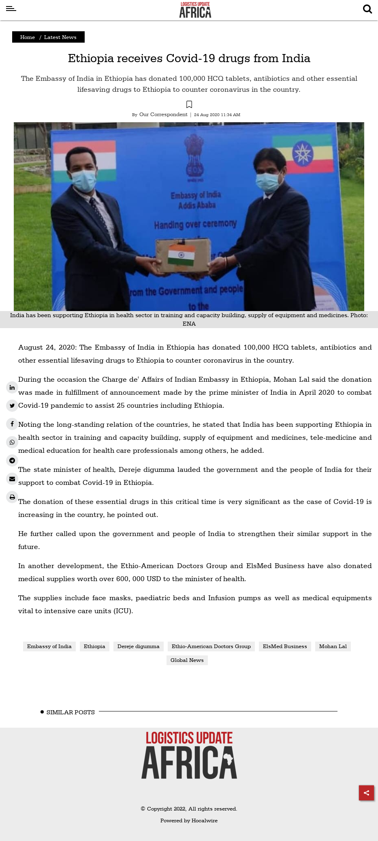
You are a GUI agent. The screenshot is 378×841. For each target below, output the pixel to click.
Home (27, 37)
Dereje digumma (138, 646)
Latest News (60, 37)
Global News (187, 660)
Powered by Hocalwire (189, 820)
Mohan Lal (333, 646)
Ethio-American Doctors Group (211, 646)
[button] (189, 105)
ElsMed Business (285, 646)
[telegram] (12, 460)
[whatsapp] (12, 442)
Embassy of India (49, 646)
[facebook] (12, 424)
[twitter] (12, 406)
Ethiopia (94, 646)
